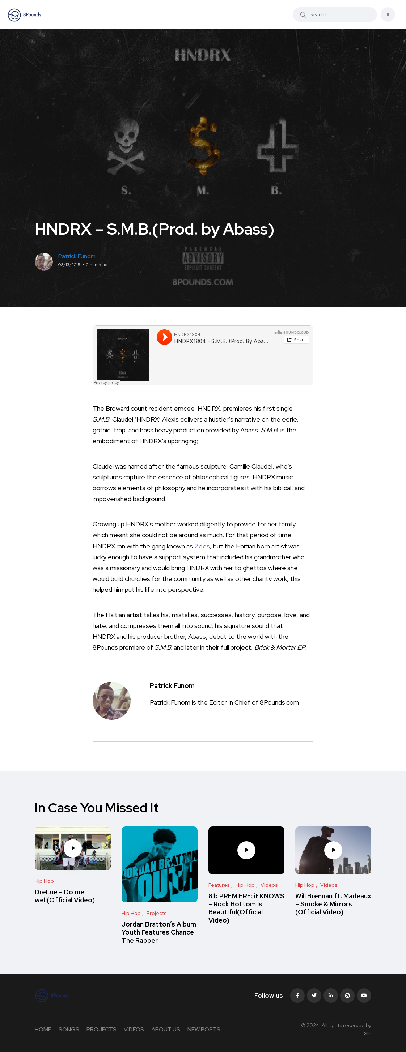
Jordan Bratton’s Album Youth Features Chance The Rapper (159, 932)
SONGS (69, 1029)
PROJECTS (101, 1029)
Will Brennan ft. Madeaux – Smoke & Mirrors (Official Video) (333, 904)
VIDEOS (134, 1029)
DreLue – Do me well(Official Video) (65, 896)
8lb (367, 1033)
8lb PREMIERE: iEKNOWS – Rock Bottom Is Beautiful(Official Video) (246, 908)
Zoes (202, 546)
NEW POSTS (203, 1029)
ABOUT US (165, 1029)
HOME (43, 1029)
